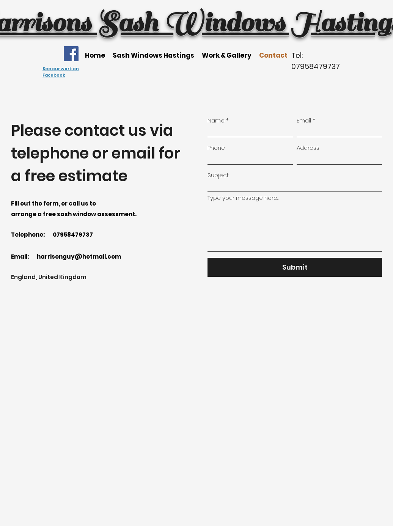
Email (304, 120)
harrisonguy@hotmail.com (79, 257)
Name (216, 120)
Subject (218, 175)
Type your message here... (243, 198)
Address (308, 148)
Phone (216, 148)
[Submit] (295, 267)
